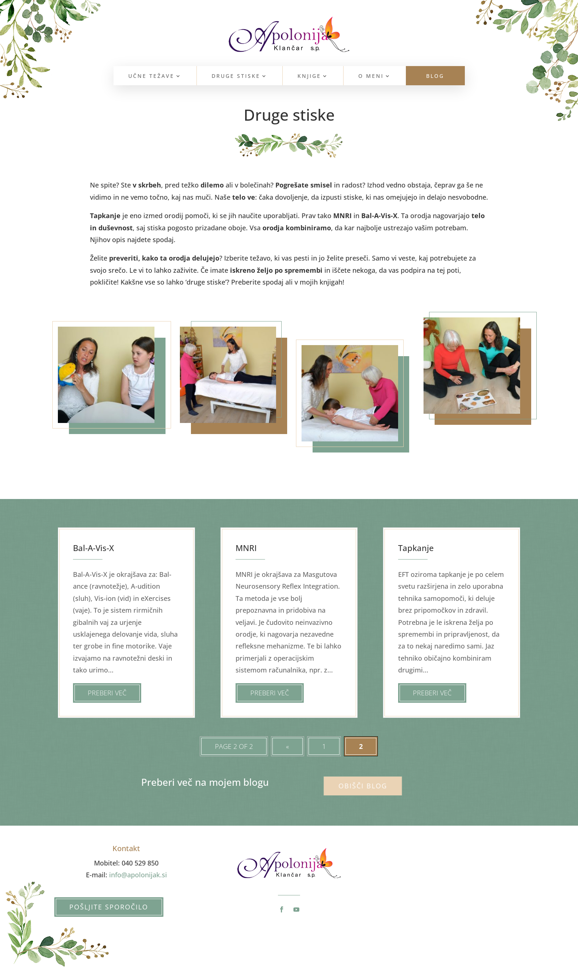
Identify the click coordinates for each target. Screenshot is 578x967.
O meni (371, 76)
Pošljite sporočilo (102, 906)
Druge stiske (236, 76)
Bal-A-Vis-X (93, 547)
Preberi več (107, 692)
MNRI (246, 547)
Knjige (309, 76)
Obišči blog (355, 785)
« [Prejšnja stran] (287, 746)
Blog (435, 76)
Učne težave (151, 76)
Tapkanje (416, 547)
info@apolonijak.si (138, 874)
